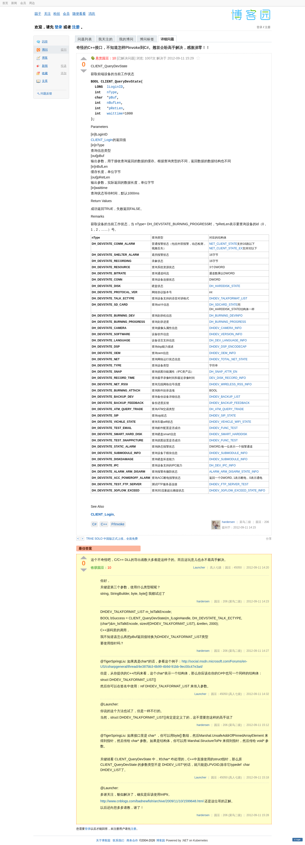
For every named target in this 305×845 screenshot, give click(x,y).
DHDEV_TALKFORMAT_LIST (228, 298)
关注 (47, 14)
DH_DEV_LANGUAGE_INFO (228, 340)
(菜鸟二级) (235, 601)
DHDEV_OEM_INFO (222, 353)
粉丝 (56, 14)
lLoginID (115, 86)
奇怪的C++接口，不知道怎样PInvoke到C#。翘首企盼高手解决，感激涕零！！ (143, 48)
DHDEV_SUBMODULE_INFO (228, 453)
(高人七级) (235, 694)
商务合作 (132, 840)
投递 (63, 66)
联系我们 (118, 840)
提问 (63, 49)
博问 (45, 49)
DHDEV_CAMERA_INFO (225, 328)
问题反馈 (46, 93)
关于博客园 (103, 840)
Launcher (199, 567)
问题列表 (85, 39)
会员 (23, 3)
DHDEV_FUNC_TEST (223, 428)
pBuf (113, 97)
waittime (115, 113)
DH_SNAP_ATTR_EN (223, 371)
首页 (5, 3)
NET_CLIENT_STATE (223, 243)
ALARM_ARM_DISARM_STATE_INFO (234, 471)
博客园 (160, 840)
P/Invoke (117, 524)
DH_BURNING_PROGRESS (227, 321)
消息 (91, 14)
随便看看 (79, 14)
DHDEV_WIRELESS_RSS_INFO (230, 384)
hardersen (228, 522)
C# (94, 524)
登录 (58, 27)
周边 (32, 3)
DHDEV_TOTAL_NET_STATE (228, 359)
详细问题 (167, 39)
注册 (76, 27)
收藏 (45, 73)
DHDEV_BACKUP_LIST (224, 396)
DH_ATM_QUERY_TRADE (226, 409)
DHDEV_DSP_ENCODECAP (227, 346)
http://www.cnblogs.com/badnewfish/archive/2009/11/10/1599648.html (152, 801)
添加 (63, 73)
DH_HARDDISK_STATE (224, 286)
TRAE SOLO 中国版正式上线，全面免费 (112, 538)
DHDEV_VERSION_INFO (225, 334)
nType (112, 92)
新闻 (14, 3)
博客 (45, 57)
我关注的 (105, 39)
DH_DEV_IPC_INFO (222, 465)
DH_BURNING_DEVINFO (225, 315)
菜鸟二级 (245, 522)
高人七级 (215, 567)
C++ (104, 524)
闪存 (45, 41)
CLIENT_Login (102, 140)
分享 (269, 538)
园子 (38, 14)
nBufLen (114, 102)
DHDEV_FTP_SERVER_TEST (229, 484)
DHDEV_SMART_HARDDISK (228, 434)
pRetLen (116, 108)
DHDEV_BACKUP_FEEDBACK (229, 403)
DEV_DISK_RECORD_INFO (227, 378)
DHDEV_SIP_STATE (222, 415)
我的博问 (126, 39)
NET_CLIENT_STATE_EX (226, 248)
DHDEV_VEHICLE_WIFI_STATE (230, 421)
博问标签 (147, 39)
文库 (45, 81)
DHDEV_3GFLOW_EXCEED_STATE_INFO (237, 490)
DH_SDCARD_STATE (223, 304)
